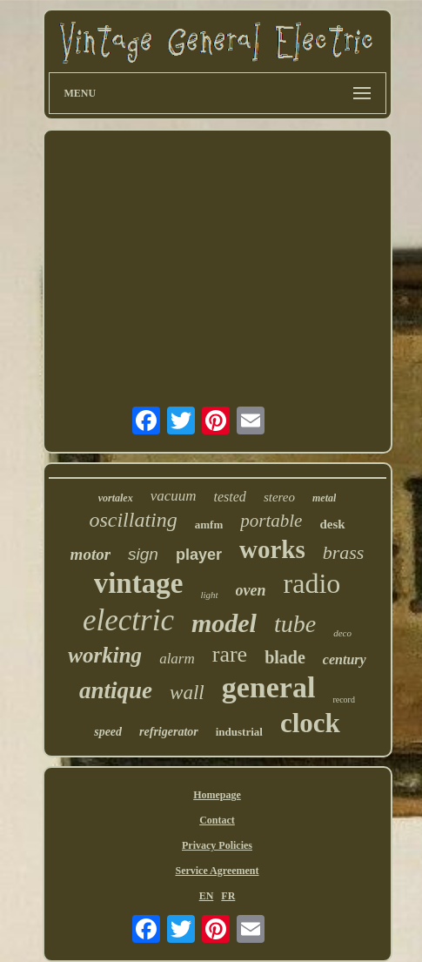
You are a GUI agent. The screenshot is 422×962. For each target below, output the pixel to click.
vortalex (115, 498)
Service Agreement (216, 870)
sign (143, 554)
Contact (217, 820)
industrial (239, 731)
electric (128, 620)
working (105, 655)
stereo (279, 497)
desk (332, 524)
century (344, 659)
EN (206, 896)
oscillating (133, 519)
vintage (139, 583)
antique (115, 690)
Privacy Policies (217, 845)
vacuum (174, 496)
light (209, 594)
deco (342, 633)
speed (108, 731)
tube (295, 623)
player (199, 554)
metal (324, 498)
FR (228, 896)
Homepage (217, 795)
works (272, 549)
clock (310, 723)
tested (230, 496)
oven (251, 590)
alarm (177, 658)
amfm (209, 524)
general (269, 687)
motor (90, 554)
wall (187, 692)
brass (344, 552)
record (343, 699)
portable (271, 520)
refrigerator (168, 731)
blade (285, 657)
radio (312, 583)
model (224, 623)
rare (229, 654)
